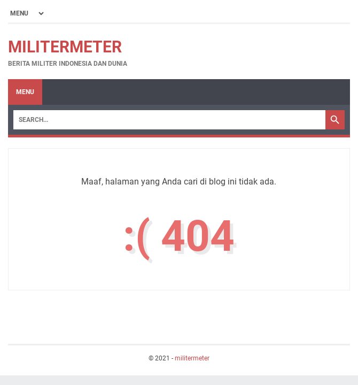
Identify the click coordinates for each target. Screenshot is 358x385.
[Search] (169, 119)
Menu (25, 92)
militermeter (65, 46)
